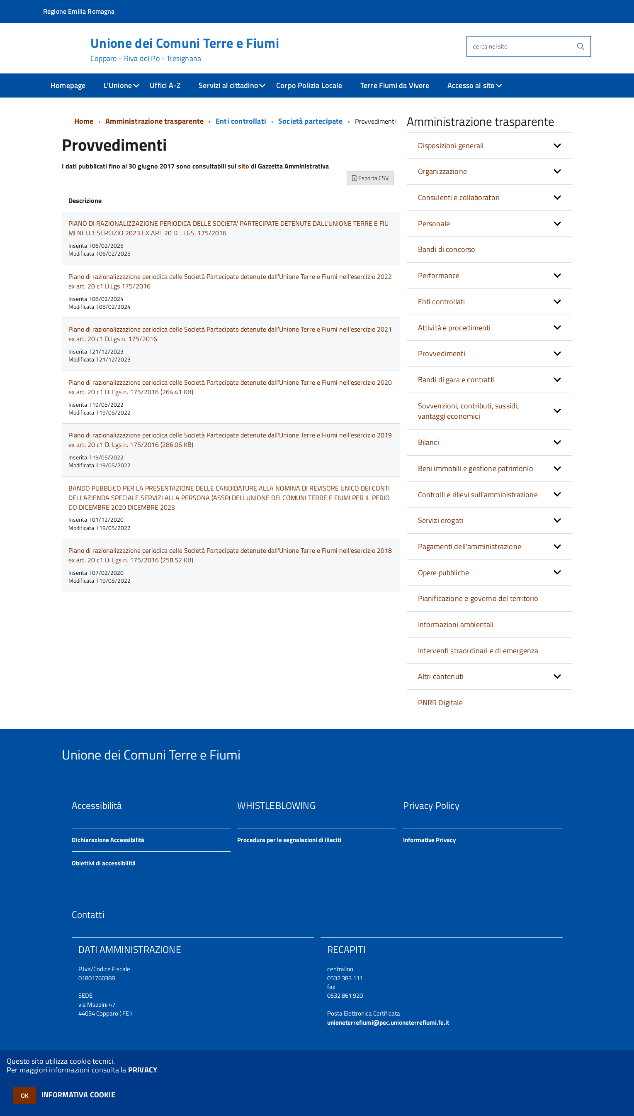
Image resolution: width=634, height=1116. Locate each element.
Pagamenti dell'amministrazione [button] (469, 546)
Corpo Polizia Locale (309, 85)
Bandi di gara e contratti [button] (456, 379)
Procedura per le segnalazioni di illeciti (289, 840)
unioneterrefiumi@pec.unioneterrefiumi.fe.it (388, 1022)
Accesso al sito (471, 85)
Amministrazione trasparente (154, 121)
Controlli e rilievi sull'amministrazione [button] (478, 494)
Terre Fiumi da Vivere (395, 85)
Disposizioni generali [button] (451, 145)
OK (25, 1095)
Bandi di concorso (447, 249)
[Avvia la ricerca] (580, 46)
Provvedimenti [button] (441, 353)
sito (243, 166)
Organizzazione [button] (442, 171)
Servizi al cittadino (228, 85)
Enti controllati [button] (441, 301)
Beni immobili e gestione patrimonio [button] (475, 468)
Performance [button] (439, 275)
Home (84, 121)
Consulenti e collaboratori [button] (459, 197)
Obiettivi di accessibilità (104, 863)
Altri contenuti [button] (441, 676)
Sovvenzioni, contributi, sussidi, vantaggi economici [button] (468, 411)
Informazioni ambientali (456, 624)
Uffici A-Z (165, 85)
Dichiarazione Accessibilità (108, 840)
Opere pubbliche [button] (443, 572)
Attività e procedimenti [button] (454, 327)
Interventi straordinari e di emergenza (478, 650)
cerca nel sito (490, 46)
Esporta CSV (370, 177)
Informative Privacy (429, 840)
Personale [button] (434, 223)
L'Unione (118, 85)
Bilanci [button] (428, 442)
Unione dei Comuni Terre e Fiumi (184, 49)
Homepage (68, 85)
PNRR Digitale (440, 702)
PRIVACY (142, 1069)
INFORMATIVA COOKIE (78, 1094)
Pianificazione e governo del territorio (478, 598)
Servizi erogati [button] (441, 520)
